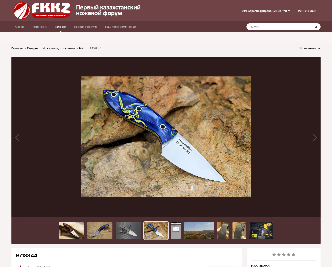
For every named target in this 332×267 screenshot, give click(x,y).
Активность (39, 26)
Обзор (19, 26)
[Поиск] (270, 26)
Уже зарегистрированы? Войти (265, 10)
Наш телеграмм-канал (121, 26)
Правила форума (86, 26)
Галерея (60, 28)
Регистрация (307, 10)
